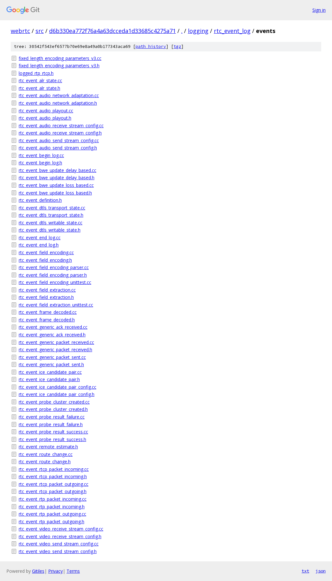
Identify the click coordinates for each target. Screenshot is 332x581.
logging (198, 31)
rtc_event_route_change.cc (46, 454)
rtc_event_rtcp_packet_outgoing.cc (53, 484)
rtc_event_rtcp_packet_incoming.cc (54, 469)
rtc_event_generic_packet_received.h (55, 350)
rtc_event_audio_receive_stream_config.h (60, 133)
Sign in (319, 10)
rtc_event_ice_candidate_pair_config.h (56, 394)
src (39, 31)
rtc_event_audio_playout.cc (46, 111)
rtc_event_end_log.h (39, 245)
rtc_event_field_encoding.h (45, 260)
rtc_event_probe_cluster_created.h (53, 409)
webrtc (20, 31)
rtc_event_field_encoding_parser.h (53, 275)
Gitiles (38, 571)
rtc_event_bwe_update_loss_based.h (55, 193)
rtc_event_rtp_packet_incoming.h (52, 507)
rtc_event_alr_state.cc (40, 80)
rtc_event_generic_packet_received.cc (56, 342)
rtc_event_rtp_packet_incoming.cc (52, 499)
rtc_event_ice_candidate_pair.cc (50, 372)
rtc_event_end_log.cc (40, 237)
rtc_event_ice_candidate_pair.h (49, 379)
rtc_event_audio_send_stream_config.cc (59, 140)
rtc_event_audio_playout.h (45, 118)
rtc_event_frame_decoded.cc (48, 312)
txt (305, 571)
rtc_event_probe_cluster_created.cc (54, 402)
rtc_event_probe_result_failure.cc (52, 417)
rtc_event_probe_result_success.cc (53, 432)
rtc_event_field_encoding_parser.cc (54, 267)
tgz (177, 46)
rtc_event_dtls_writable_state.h (49, 230)
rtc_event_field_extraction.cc (47, 290)
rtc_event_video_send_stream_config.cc (59, 544)
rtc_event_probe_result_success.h (52, 439)
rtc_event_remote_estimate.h (48, 447)
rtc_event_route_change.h (45, 462)
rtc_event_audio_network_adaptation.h (58, 103)
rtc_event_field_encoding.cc (46, 252)
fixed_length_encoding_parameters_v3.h (59, 66)
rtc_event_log (232, 31)
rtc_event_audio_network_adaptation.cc (59, 95)
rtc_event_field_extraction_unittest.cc (56, 305)
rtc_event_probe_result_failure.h (51, 424)
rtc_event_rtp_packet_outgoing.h (51, 521)
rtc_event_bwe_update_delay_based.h (56, 178)
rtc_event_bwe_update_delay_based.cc (57, 170)
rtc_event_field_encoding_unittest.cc (55, 282)
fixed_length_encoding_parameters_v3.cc (60, 58)
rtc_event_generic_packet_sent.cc (52, 357)
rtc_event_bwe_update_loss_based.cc (56, 185)
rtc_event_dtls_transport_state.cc (52, 208)
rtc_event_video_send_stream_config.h (58, 551)
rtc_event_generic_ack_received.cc (53, 327)
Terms (73, 571)
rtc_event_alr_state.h (39, 88)
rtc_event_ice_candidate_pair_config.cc (57, 387)
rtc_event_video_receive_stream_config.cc (61, 529)
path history (151, 46)
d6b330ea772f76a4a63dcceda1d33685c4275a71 (112, 31)
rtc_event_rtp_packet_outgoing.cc (52, 514)
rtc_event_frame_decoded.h (47, 320)
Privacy (55, 571)
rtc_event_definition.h (40, 200)
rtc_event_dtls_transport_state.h (51, 215)
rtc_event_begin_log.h (40, 163)
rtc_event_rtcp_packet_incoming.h (53, 476)
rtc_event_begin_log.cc (41, 155)
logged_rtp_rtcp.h (36, 73)
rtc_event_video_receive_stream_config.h (60, 536)
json (321, 571)
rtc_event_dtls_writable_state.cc (50, 223)
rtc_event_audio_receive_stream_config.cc (61, 125)
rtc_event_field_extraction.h (46, 297)
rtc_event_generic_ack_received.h (52, 335)
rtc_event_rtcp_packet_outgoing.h (52, 491)
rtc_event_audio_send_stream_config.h (58, 148)
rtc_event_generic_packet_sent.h (51, 364)
